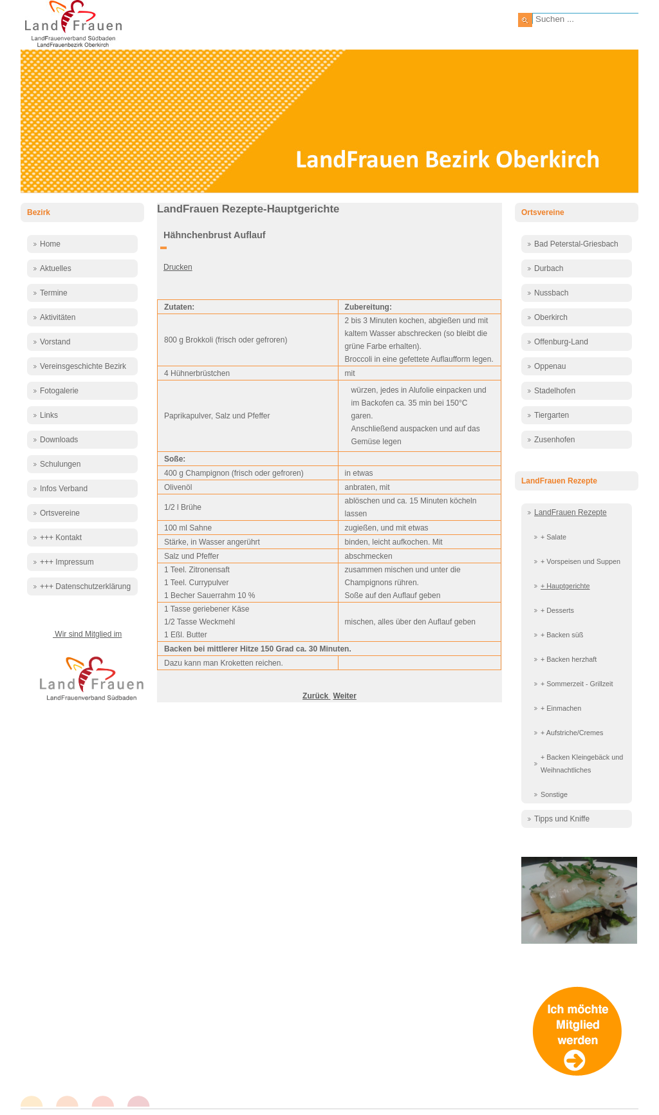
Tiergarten (551, 415)
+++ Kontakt (61, 537)
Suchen (525, 20)
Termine (54, 292)
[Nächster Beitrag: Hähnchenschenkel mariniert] (344, 695)
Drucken (177, 267)
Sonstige (554, 794)
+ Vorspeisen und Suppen (580, 561)
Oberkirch (551, 317)
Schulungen (60, 464)
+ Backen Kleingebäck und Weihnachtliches (582, 763)
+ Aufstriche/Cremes (572, 732)
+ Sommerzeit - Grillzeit (577, 684)
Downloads (59, 439)
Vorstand (55, 341)
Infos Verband (64, 488)
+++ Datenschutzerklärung (85, 586)
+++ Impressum (67, 562)
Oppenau (550, 366)
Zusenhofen (554, 439)
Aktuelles (55, 268)
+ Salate (553, 537)
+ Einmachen (561, 708)
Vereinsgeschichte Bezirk (83, 366)
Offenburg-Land (561, 341)
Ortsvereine (60, 513)
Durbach (548, 268)
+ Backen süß (562, 635)
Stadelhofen (554, 390)
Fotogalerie (59, 390)
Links (49, 415)
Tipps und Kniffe (561, 818)
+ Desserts (557, 610)
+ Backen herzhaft (569, 659)
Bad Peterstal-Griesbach (576, 243)
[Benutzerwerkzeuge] (163, 248)
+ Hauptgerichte (565, 586)
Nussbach (551, 292)
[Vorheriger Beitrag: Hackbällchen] (316, 695)
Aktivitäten (57, 317)
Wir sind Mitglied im (87, 634)
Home (50, 243)
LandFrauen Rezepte (570, 512)
